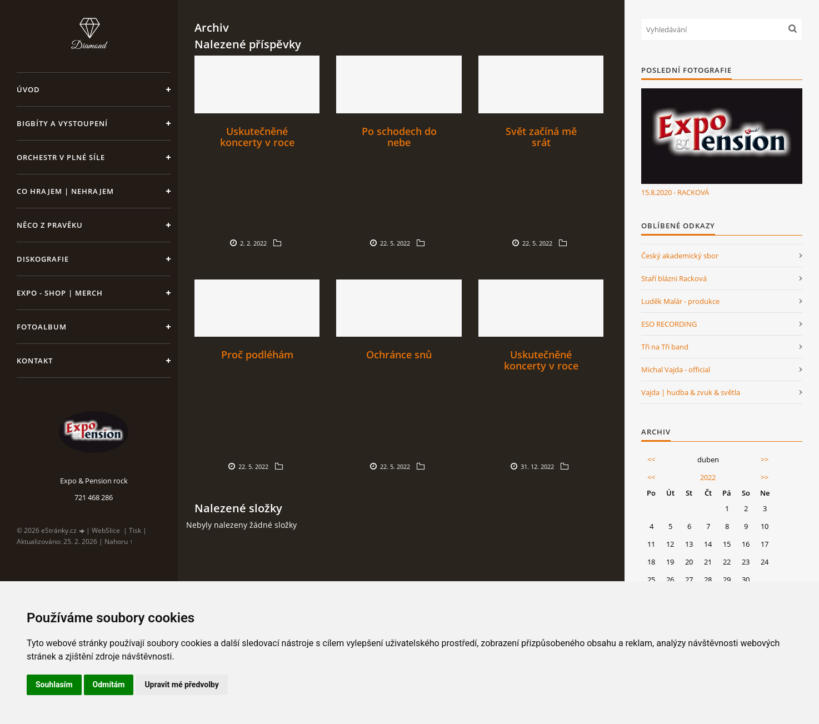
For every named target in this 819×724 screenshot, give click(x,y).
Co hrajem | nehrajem (65, 191)
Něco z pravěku (50, 225)
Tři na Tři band (664, 347)
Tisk (135, 530)
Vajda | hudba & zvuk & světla (690, 392)
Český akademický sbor (679, 256)
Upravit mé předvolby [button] (181, 684)
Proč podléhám (257, 354)
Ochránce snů (399, 354)
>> (764, 460)
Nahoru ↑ (118, 541)
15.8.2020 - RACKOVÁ (675, 192)
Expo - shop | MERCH (60, 293)
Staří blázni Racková (674, 278)
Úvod (28, 89)
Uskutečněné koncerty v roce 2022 (257, 142)
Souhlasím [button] (54, 684)
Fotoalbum (42, 327)
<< (651, 460)
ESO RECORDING (669, 324)
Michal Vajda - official (675, 370)
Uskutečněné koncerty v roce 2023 (541, 365)
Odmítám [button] (109, 684)
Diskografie (43, 259)
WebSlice (106, 530)
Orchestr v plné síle (61, 157)
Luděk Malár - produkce (680, 301)
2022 (708, 477)
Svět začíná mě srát (541, 137)
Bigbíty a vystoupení (62, 123)
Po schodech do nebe (399, 137)
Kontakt (35, 361)
